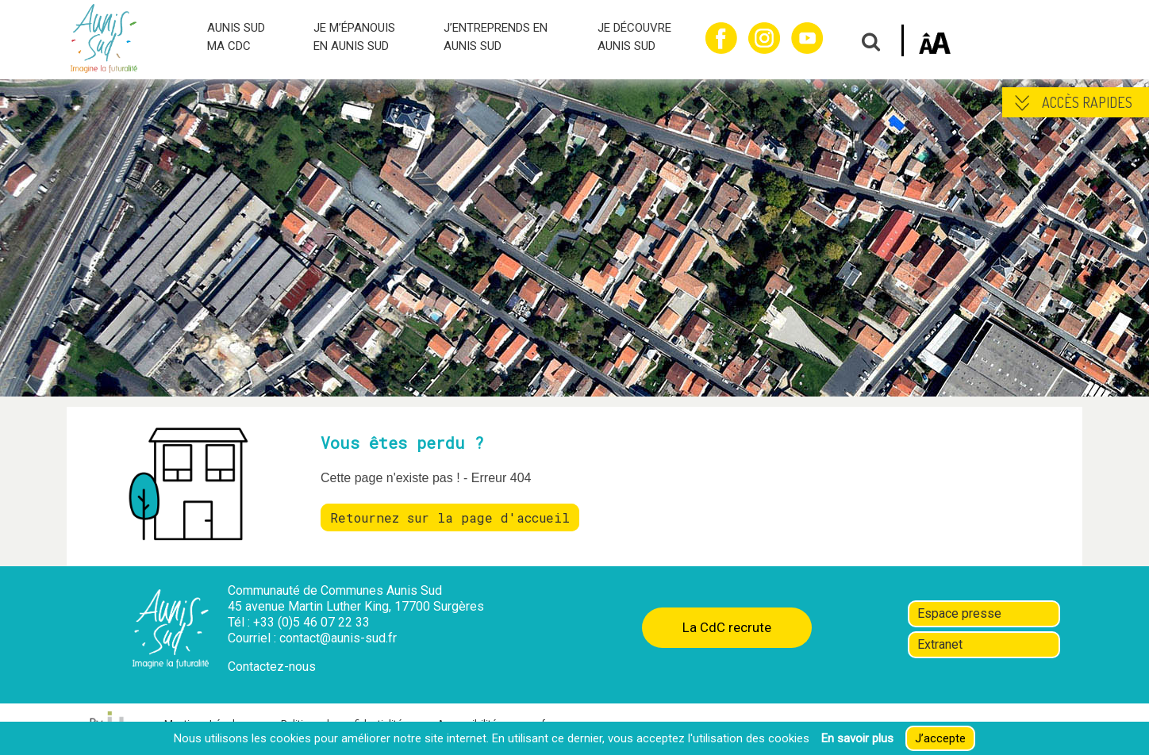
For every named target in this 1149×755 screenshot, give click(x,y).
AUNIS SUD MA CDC (236, 37)
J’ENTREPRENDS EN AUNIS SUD (496, 37)
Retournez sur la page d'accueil (450, 517)
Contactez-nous (272, 666)
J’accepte (940, 738)
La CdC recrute (726, 627)
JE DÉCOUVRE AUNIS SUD (634, 37)
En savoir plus (857, 738)
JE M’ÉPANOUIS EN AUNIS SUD (354, 37)
